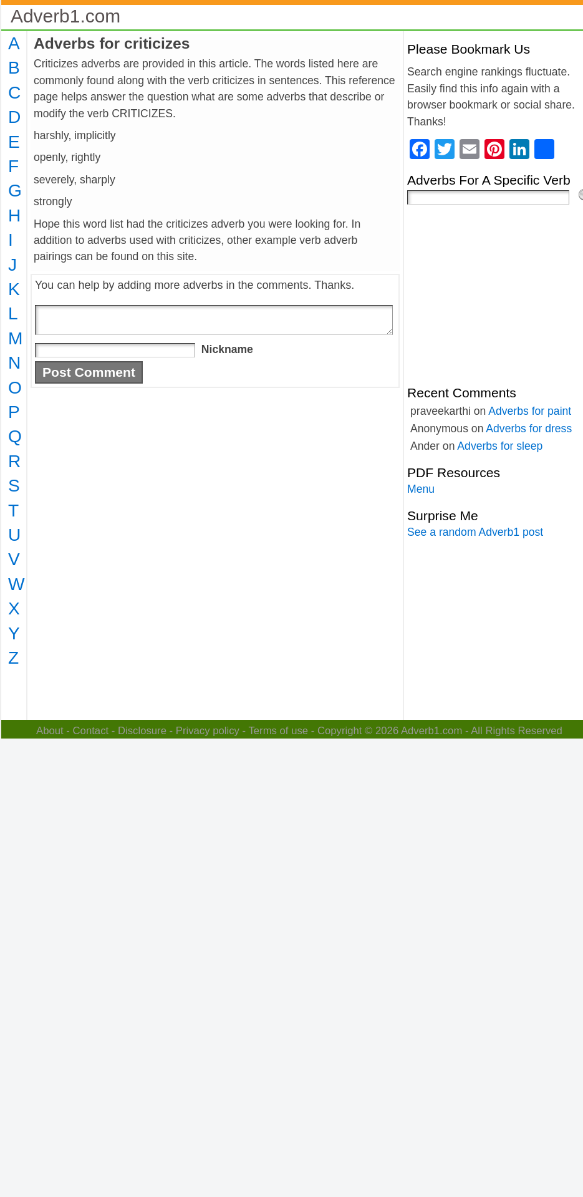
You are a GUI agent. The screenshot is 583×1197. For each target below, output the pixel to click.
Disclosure (142, 731)
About (50, 731)
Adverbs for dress (529, 428)
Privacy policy (207, 731)
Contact (91, 731)
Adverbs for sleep (499, 446)
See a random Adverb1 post (475, 532)
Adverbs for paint (529, 411)
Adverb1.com (65, 16)
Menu (421, 489)
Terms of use (278, 731)
